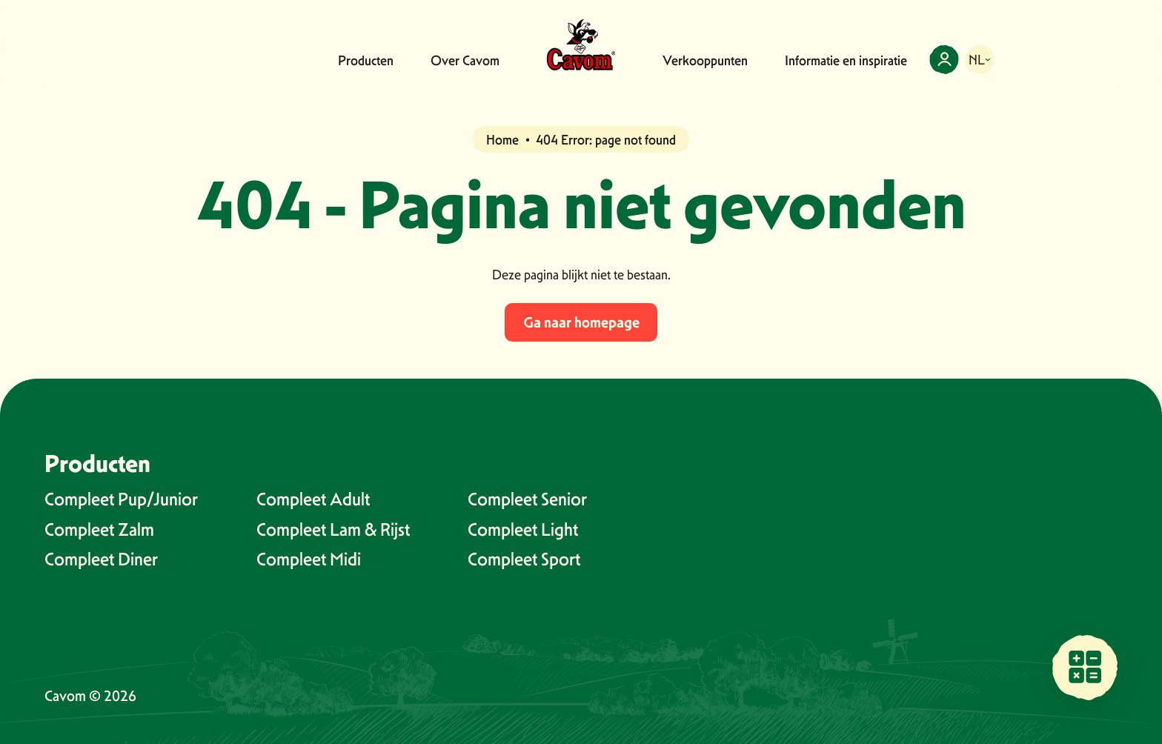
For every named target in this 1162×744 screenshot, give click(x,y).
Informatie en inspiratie (846, 60)
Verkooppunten (705, 60)
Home (502, 139)
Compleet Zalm (99, 529)
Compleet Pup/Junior (121, 499)
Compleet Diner (101, 559)
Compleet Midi (308, 559)
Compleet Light (523, 529)
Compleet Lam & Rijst (333, 529)
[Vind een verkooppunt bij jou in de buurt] (1085, 667)
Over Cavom (465, 60)
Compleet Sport (524, 559)
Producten (366, 60)
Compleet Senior (527, 499)
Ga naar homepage (581, 322)
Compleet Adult (313, 499)
